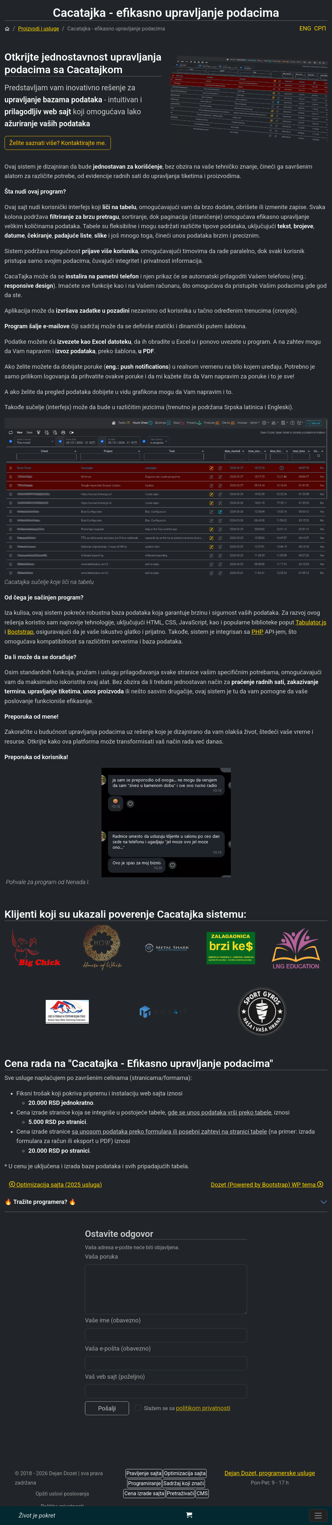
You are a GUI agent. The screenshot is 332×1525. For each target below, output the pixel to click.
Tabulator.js (310, 622)
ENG (305, 28)
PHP (257, 631)
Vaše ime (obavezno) (113, 1334)
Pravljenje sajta (143, 1473)
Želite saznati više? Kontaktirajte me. (57, 143)
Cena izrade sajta (144, 1493)
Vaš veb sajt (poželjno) (115, 1390)
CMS (202, 1493)
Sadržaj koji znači (183, 1483)
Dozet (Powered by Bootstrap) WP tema (267, 1184)
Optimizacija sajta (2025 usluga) (55, 1184)
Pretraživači (180, 1493)
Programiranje (144, 1483)
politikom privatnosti (203, 1421)
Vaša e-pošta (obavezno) (118, 1362)
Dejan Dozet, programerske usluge (269, 1473)
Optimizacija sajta (185, 1473)
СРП (320, 28)
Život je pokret (36, 1515)
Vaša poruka (101, 1270)
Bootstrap (20, 631)
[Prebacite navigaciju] (318, 1515)
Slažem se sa (187, 1421)
